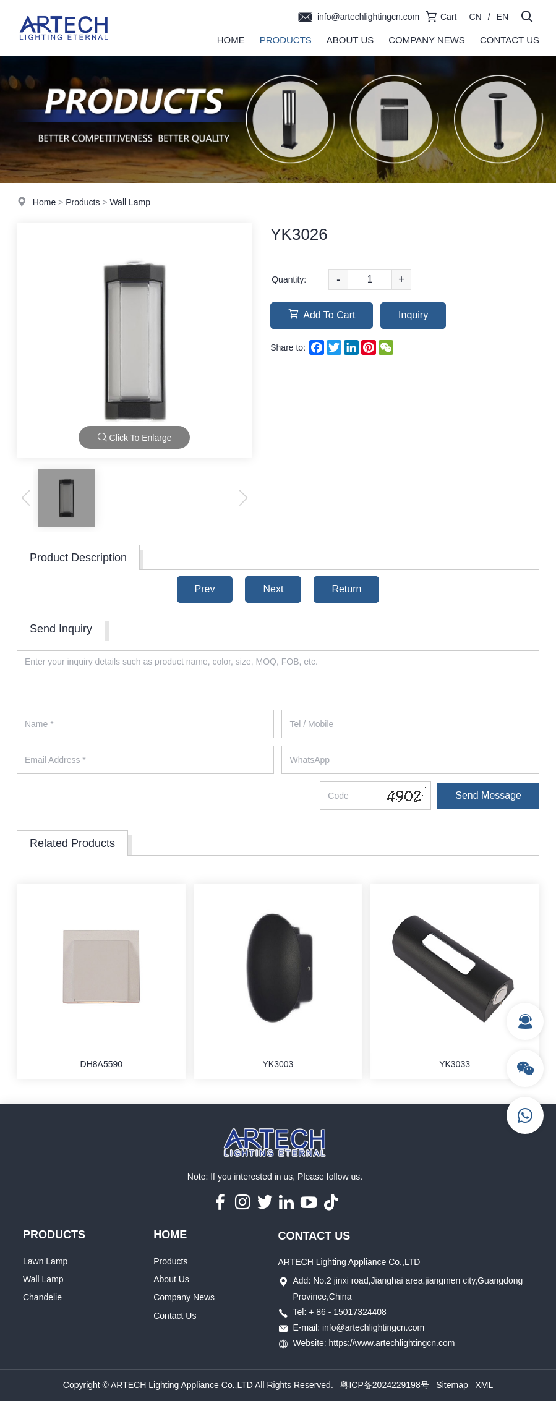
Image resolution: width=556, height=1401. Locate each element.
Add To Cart (321, 314)
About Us (350, 40)
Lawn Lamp (45, 1261)
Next (273, 589)
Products (286, 40)
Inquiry (413, 315)
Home (231, 40)
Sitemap (452, 1385)
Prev (205, 589)
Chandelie (42, 1297)
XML (484, 1385)
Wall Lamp (129, 202)
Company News (426, 40)
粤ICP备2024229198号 (384, 1385)
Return (346, 589)
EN (502, 17)
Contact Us (509, 40)
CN (475, 17)
